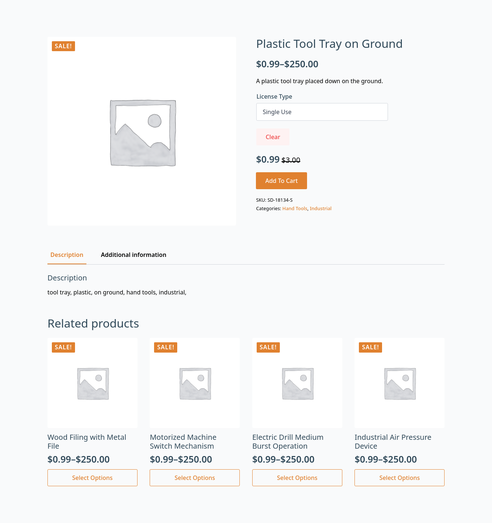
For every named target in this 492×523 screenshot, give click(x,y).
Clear (272, 137)
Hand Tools (294, 208)
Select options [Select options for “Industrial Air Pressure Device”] (399, 478)
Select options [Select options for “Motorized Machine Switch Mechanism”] (195, 478)
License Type (274, 96)
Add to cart (281, 181)
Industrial (320, 208)
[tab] (66, 254)
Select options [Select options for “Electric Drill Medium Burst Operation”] (297, 478)
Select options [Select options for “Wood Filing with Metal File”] (92, 478)
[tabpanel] (246, 284)
